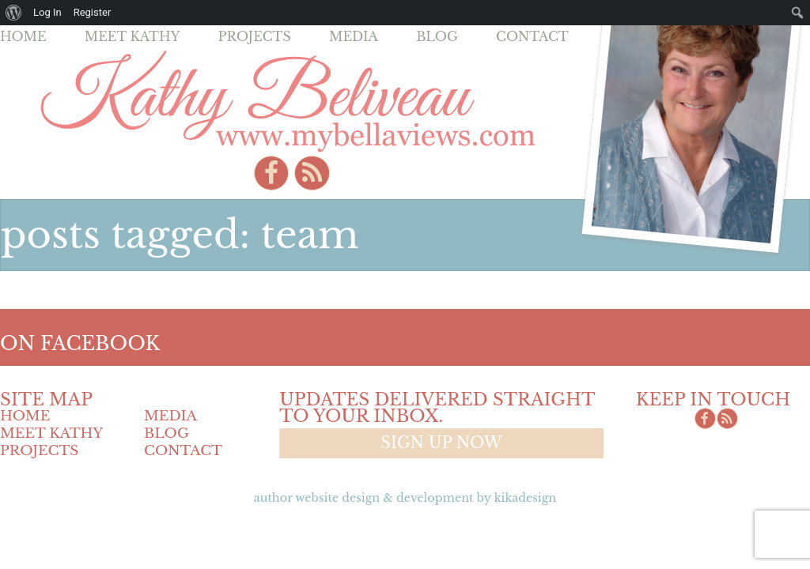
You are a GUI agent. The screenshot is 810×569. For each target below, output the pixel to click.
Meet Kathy (132, 36)
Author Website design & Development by (405, 498)
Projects (254, 36)
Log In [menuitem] (47, 12)
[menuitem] (14, 12)
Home (23, 36)
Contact (532, 36)
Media (353, 36)
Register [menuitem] (93, 12)
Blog (437, 36)
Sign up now (441, 442)
